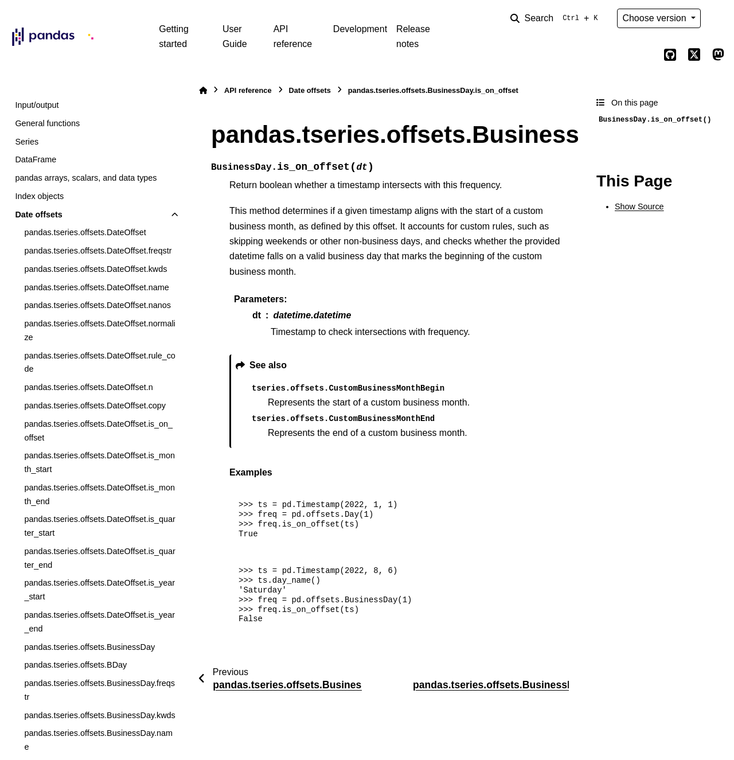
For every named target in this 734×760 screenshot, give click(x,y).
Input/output (36, 105)
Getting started (174, 36)
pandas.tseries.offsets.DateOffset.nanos (97, 305)
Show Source (639, 206)
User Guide (234, 36)
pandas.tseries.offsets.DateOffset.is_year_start (99, 589)
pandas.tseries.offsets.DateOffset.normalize (99, 330)
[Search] (556, 18)
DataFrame (35, 159)
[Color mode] (718, 18)
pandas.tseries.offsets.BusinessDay (89, 647)
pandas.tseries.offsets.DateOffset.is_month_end (99, 494)
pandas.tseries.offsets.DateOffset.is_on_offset (98, 430)
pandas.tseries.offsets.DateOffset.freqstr (97, 250)
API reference (293, 36)
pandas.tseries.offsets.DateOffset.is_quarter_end (99, 558)
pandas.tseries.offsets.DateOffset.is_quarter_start (99, 526)
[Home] (203, 90)
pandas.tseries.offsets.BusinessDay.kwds (99, 715)
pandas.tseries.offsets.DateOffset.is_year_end (99, 621)
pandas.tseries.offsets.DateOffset (85, 232)
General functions (47, 123)
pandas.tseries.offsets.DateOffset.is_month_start (99, 462)
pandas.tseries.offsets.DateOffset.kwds (95, 269)
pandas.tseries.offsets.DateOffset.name (96, 287)
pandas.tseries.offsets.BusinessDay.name (98, 739)
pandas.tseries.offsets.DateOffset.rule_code (99, 362)
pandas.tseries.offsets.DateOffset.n (88, 387)
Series (26, 141)
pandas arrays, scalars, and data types (86, 177)
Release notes (413, 36)
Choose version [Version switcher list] (655, 18)
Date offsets (38, 214)
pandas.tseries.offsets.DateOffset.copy (95, 405)
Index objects (39, 196)
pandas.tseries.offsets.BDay (75, 664)
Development (360, 29)
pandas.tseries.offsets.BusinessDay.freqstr (99, 690)
